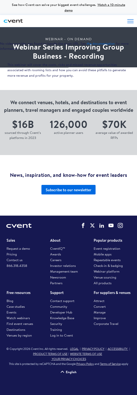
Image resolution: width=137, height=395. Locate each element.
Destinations (16, 329)
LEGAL (74, 349)
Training (56, 329)
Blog (10, 300)
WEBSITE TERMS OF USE (86, 354)
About (55, 240)
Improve (100, 318)
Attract (99, 300)
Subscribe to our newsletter (68, 190)
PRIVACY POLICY (93, 349)
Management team (64, 271)
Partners (56, 283)
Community (58, 306)
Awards (55, 254)
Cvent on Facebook (83, 225)
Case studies (16, 306)
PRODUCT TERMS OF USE (50, 354)
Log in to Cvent (61, 335)
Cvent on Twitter (92, 225)
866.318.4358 (17, 265)
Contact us (15, 260)
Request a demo (18, 248)
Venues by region (19, 335)
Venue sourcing (105, 277)
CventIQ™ (57, 248)
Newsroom (58, 277)
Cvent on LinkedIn (101, 225)
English (71, 372)
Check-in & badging (108, 265)
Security (56, 323)
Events (11, 312)
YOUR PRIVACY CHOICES (68, 359)
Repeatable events (107, 260)
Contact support (62, 300)
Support (57, 292)
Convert (100, 306)
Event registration (107, 248)
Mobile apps (103, 254)
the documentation (101, 43)
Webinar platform (106, 271)
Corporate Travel (106, 323)
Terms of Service (110, 364)
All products (103, 283)
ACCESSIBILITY (118, 349)
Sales (11, 240)
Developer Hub (61, 312)
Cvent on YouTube (111, 225)
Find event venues (20, 323)
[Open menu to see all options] (130, 21)
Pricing (12, 254)
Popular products (108, 240)
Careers (56, 260)
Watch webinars (18, 318)
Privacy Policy (85, 364)
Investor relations (63, 265)
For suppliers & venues (112, 292)
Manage (99, 312)
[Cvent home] (13, 21)
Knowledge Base (62, 318)
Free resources (18, 292)
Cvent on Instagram (120, 225)
